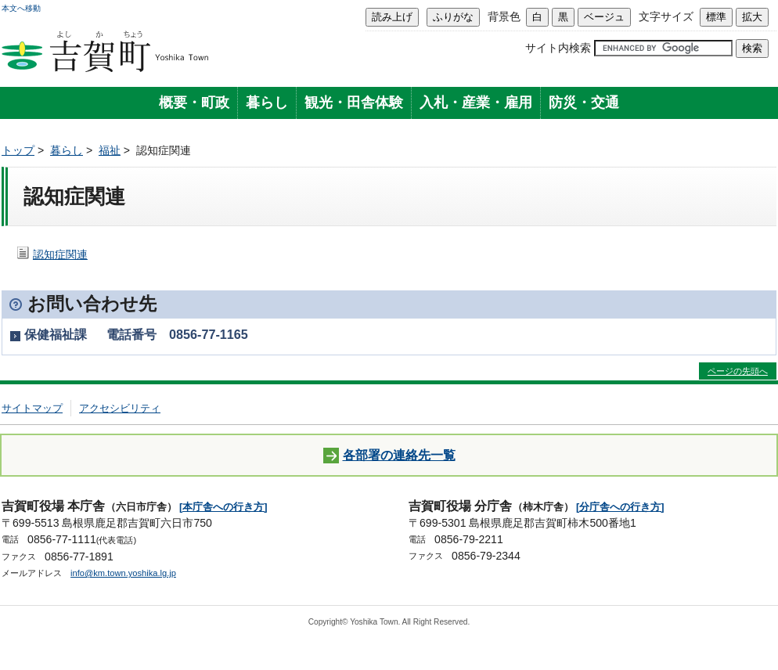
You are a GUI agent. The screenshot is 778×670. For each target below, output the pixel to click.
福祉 (110, 150)
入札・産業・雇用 (476, 102)
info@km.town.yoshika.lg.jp (123, 573)
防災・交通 (584, 102)
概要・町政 (194, 102)
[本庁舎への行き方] (223, 507)
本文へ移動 (21, 8)
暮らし (267, 102)
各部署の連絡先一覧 (389, 456)
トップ (18, 150)
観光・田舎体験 (353, 102)
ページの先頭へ (738, 371)
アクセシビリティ (119, 408)
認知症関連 (60, 254)
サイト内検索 (558, 47)
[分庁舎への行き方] (620, 507)
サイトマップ (32, 408)
